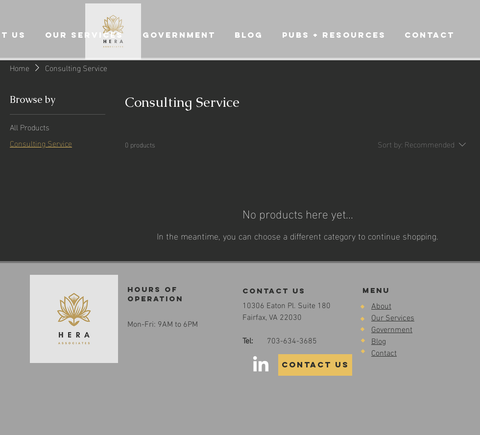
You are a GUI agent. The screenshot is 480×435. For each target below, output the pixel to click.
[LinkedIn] (260, 365)
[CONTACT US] (315, 365)
